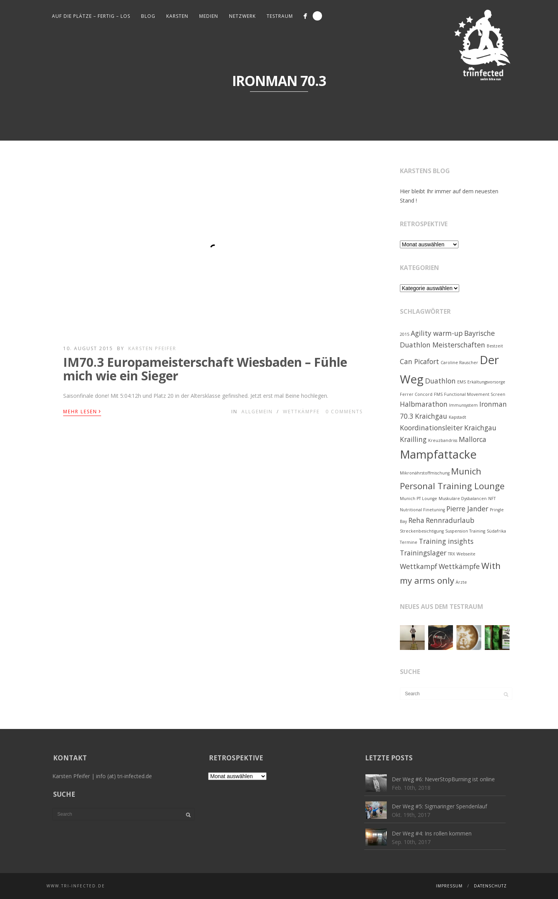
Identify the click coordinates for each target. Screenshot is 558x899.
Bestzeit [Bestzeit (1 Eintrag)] (495, 346)
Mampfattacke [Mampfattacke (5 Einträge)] (438, 454)
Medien (208, 16)
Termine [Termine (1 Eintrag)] (408, 542)
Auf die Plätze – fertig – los (91, 16)
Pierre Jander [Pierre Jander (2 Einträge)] (467, 508)
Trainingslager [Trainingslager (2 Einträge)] (423, 552)
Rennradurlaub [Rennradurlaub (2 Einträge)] (450, 520)
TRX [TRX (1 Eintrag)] (451, 554)
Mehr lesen (82, 411)
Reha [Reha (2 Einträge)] (416, 520)
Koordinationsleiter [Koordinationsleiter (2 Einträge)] (431, 427)
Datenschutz (490, 886)
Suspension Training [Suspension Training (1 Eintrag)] (465, 531)
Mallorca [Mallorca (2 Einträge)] (472, 439)
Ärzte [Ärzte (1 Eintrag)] (461, 582)
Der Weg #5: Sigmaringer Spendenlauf (439, 806)
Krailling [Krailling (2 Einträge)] (413, 439)
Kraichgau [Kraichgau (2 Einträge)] (480, 427)
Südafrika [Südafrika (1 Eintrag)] (496, 531)
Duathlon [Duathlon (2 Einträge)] (440, 380)
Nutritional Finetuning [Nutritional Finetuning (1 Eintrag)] (422, 509)
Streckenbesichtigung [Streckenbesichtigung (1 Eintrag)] (422, 531)
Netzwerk (242, 16)
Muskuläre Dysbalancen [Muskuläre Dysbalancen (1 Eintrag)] (463, 498)
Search (317, 16)
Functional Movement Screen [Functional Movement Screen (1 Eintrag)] (474, 394)
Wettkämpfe (301, 411)
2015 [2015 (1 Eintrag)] (404, 334)
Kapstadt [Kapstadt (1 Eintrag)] (457, 417)
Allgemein (257, 411)
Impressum (449, 886)
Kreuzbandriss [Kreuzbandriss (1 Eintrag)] (442, 440)
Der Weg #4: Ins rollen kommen (432, 833)
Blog (148, 16)
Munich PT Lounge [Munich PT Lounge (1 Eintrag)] (418, 498)
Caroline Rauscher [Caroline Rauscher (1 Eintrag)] (459, 362)
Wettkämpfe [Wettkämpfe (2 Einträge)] (459, 566)
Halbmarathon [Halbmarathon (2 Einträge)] (424, 404)
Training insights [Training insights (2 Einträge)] (446, 541)
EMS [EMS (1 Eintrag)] (461, 382)
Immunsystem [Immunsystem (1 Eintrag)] (463, 405)
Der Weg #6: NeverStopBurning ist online (443, 779)
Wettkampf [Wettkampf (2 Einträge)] (418, 566)
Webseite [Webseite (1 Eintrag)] (465, 554)
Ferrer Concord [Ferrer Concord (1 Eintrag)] (416, 394)
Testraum (280, 16)
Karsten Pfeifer (152, 348)
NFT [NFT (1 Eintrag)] (492, 498)
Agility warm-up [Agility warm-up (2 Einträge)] (437, 333)
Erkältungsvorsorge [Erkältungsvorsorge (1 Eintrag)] (486, 382)
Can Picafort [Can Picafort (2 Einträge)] (419, 361)
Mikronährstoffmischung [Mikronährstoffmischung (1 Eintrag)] (425, 473)
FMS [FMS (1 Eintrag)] (438, 394)
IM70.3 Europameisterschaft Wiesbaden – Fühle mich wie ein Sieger (205, 369)
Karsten (177, 16)
